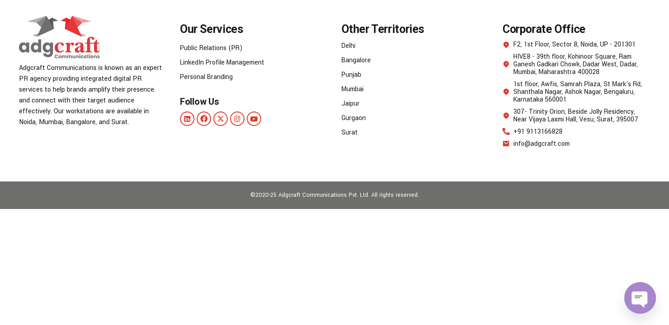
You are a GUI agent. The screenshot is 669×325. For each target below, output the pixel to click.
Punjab (351, 74)
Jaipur (350, 103)
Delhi (348, 46)
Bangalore (356, 60)
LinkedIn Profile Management (223, 62)
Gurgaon (353, 118)
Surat (349, 132)
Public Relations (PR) (212, 48)
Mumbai (353, 89)
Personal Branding (207, 77)
